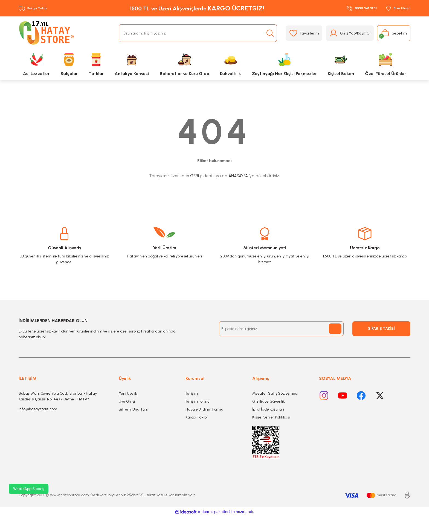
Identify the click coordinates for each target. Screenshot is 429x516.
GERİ (194, 175)
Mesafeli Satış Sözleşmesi (275, 393)
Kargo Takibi (196, 417)
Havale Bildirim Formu (204, 409)
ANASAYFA (238, 175)
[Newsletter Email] (281, 328)
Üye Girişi (127, 401)
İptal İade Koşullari (268, 409)
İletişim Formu (197, 401)
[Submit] (335, 328)
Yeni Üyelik (128, 393)
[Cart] (393, 33)
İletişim (191, 393)
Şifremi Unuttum (133, 409)
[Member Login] (350, 33)
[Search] (198, 33)
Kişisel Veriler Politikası (271, 417)
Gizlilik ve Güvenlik (268, 401)
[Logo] (48, 33)
